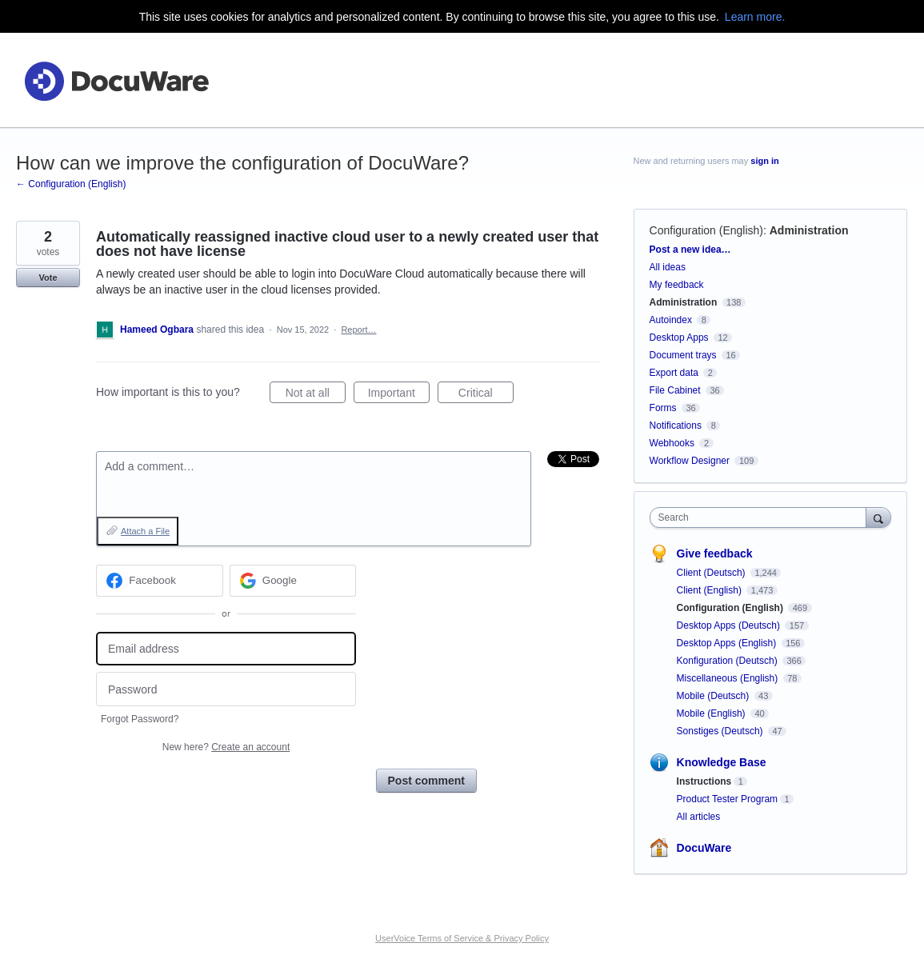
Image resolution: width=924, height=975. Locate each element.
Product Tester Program (727, 799)
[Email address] (226, 649)
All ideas (668, 267)
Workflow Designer (690, 460)
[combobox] (762, 517)
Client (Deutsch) (712, 572)
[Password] (226, 689)
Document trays (683, 355)
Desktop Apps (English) (728, 643)
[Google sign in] (293, 581)
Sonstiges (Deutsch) (721, 731)
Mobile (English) (712, 713)
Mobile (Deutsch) (714, 695)
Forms (663, 408)
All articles (699, 816)
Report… (358, 329)
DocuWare (704, 847)
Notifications (676, 425)
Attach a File (145, 531)
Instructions (704, 781)
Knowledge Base (721, 762)
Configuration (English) (706, 230)
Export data (674, 372)
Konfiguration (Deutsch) (728, 660)
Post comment (426, 780)
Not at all (316, 395)
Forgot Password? (139, 719)
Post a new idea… (690, 249)
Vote (47, 277)
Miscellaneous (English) (729, 678)
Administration (809, 230)
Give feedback (715, 553)
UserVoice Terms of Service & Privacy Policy (462, 938)
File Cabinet (675, 390)
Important (399, 395)
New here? (226, 747)
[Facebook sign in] (159, 581)
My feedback (677, 284)
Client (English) (711, 590)
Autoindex (671, 320)
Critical (486, 395)
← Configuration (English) (71, 184)
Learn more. (755, 16)
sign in (764, 161)
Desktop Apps (679, 337)
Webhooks (672, 443)
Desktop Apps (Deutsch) (730, 625)
